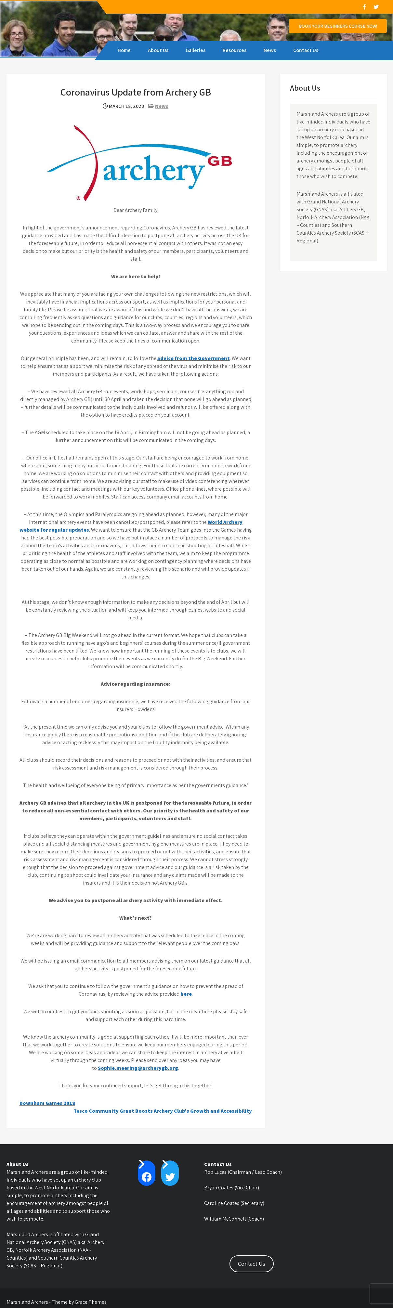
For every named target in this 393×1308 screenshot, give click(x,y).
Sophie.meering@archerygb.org (138, 1068)
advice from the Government (193, 358)
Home (124, 50)
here (186, 994)
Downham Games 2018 (47, 1103)
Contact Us (305, 50)
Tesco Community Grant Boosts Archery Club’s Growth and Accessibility (162, 1110)
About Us (158, 50)
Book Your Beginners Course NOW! (338, 26)
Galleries (195, 50)
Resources (234, 50)
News (270, 50)
